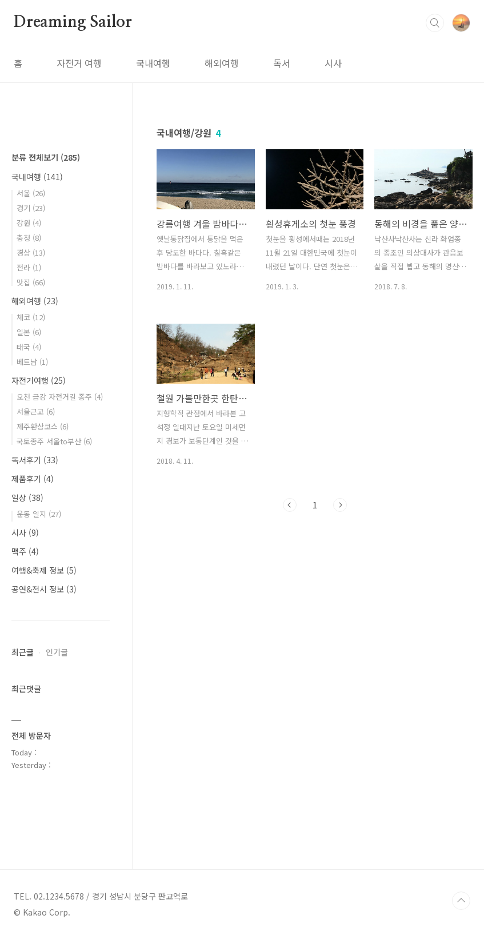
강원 (29, 222)
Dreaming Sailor (73, 22)
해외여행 (222, 63)
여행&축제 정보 (44, 570)
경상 (31, 252)
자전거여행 (38, 380)
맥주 (25, 551)
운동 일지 (39, 513)
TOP (461, 901)
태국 (29, 346)
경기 (31, 207)
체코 (31, 317)
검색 (434, 22)
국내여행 (153, 63)
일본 (29, 332)
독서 (281, 63)
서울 (31, 193)
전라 (29, 267)
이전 (290, 505)
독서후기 (34, 459)
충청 (29, 237)
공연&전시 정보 (44, 589)
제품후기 (32, 478)
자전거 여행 (79, 63)
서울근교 (36, 411)
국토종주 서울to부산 (54, 441)
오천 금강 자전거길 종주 (60, 396)
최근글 (22, 652)
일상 (27, 497)
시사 (333, 63)
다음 (340, 505)
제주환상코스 (43, 426)
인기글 (57, 652)
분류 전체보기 (45, 157)
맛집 (31, 282)
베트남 (32, 361)
